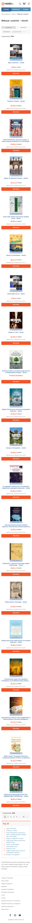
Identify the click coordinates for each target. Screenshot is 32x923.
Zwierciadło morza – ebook (16, 294)
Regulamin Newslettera (7, 889)
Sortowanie (9, 27)
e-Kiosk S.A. (21, 919)
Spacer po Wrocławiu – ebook (16, 255)
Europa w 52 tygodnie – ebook (16, 448)
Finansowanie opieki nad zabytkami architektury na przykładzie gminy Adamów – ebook (16, 680)
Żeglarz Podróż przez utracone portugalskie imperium (15, 851)
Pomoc (3, 895)
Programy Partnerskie (7, 878)
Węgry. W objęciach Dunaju (14, 838)
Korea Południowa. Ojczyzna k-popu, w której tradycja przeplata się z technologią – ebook (16, 141)
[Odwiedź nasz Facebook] (10, 915)
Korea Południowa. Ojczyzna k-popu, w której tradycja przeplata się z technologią (16, 834)
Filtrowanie (23, 27)
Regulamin (4, 886)
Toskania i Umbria (11, 830)
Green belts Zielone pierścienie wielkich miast (15, 841)
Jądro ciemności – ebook (16, 62)
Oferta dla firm (5, 909)
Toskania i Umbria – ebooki (16, 101)
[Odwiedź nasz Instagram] (15, 915)
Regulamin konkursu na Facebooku (10, 900)
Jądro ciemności (11, 828)
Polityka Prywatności (6, 883)
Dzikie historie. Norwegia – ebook (16, 602)
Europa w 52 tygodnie (13, 854)
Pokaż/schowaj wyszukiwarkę (20, 4)
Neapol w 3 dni (10, 848)
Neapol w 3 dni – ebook (16, 332)
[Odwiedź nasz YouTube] (19, 915)
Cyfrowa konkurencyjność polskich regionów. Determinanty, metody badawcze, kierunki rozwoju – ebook (16, 526)
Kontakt (3, 898)
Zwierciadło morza (11, 846)
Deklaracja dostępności (7, 906)
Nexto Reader (5, 881)
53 (23, 817)
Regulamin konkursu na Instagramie (10, 903)
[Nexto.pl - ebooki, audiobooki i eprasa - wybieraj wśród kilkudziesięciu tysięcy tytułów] (7, 4)
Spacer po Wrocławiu (12, 844)
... (20, 817)
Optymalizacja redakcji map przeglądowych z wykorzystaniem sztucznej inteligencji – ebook (16, 719)
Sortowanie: (6, 31)
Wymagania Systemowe (7, 892)
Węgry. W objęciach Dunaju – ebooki (16, 178)
